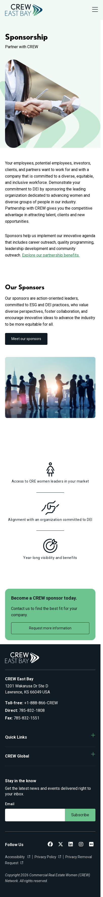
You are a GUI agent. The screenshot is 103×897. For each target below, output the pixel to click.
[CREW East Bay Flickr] (91, 844)
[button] (50, 737)
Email (9, 804)
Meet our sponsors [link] (26, 339)
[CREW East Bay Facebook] (50, 844)
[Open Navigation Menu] (95, 10)
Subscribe (80, 814)
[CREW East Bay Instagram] (81, 844)
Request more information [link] (50, 628)
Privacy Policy (45, 857)
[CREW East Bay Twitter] (60, 844)
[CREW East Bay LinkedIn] (70, 844)
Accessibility (15, 857)
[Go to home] (23, 10)
